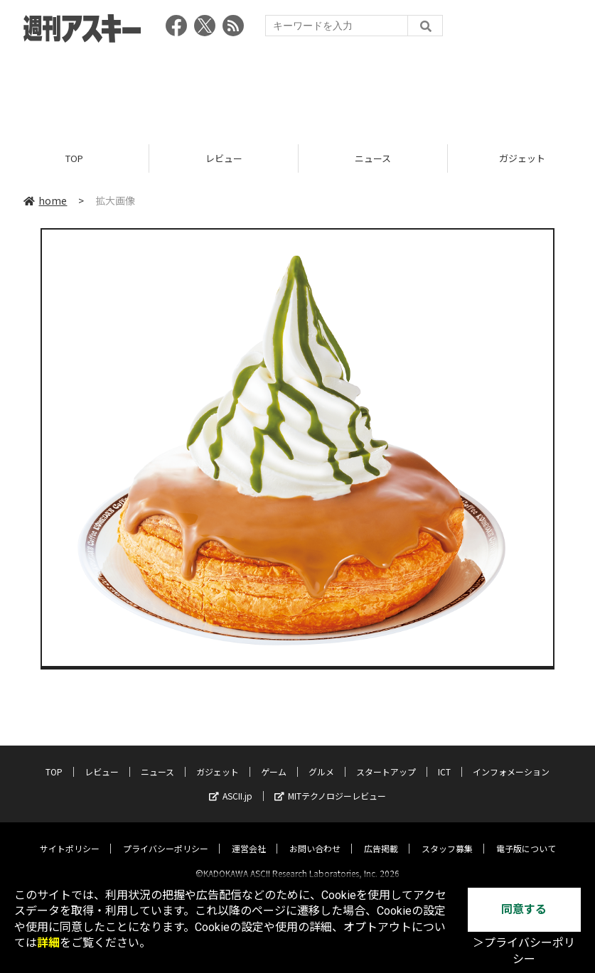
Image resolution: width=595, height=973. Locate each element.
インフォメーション (511, 759)
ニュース (373, 158)
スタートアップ (386, 759)
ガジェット (217, 759)
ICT (444, 759)
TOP (74, 158)
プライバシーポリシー (165, 836)
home (45, 200)
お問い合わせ (315, 836)
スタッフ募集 (447, 836)
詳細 (48, 943)
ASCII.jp (230, 784)
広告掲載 (381, 836)
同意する (524, 909)
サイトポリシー (70, 836)
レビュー (223, 158)
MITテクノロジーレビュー (330, 784)
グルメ (321, 759)
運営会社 (249, 836)
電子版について (526, 836)
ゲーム (273, 759)
